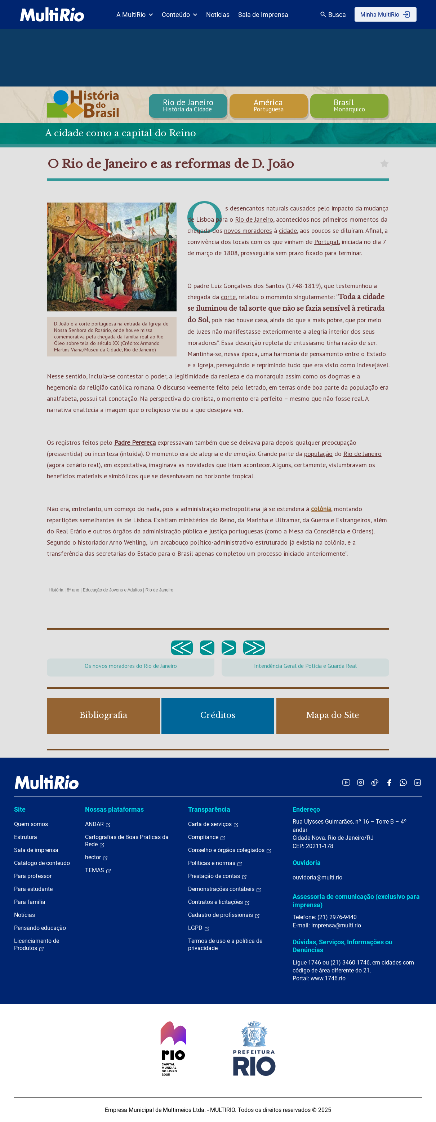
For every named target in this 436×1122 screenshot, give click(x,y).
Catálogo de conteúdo (42, 863)
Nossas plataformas (114, 809)
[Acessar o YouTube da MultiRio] (346, 782)
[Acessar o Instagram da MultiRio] (360, 782)
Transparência (209, 809)
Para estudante (33, 889)
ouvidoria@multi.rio (317, 877)
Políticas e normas (215, 863)
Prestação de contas (217, 876)
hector (96, 857)
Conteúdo (179, 14)
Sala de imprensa (36, 850)
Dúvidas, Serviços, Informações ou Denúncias (342, 946)
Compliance (207, 837)
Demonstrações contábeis (225, 889)
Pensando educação (40, 927)
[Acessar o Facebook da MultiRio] (389, 782)
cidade (288, 230)
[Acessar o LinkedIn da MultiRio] (417, 782)
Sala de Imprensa (263, 14)
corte (228, 297)
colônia (321, 509)
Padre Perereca (135, 442)
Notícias (218, 14)
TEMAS (98, 870)
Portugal (326, 242)
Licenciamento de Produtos (36, 944)
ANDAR (98, 824)
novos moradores (248, 230)
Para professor (33, 876)
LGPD (199, 928)
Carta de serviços (213, 824)
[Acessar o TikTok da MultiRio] (374, 782)
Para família (29, 902)
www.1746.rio (328, 978)
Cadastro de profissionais (224, 915)
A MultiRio (134, 14)
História (56, 590)
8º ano (73, 590)
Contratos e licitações (219, 902)
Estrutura (25, 837)
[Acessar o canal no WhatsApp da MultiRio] (403, 782)
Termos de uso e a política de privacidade (225, 944)
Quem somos (31, 824)
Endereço (306, 809)
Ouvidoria (307, 862)
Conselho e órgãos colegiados (230, 850)
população (318, 453)
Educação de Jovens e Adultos (112, 590)
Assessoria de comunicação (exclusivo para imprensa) (356, 900)
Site (20, 809)
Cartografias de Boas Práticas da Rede (127, 841)
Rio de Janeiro (254, 219)
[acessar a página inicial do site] (52, 14)
